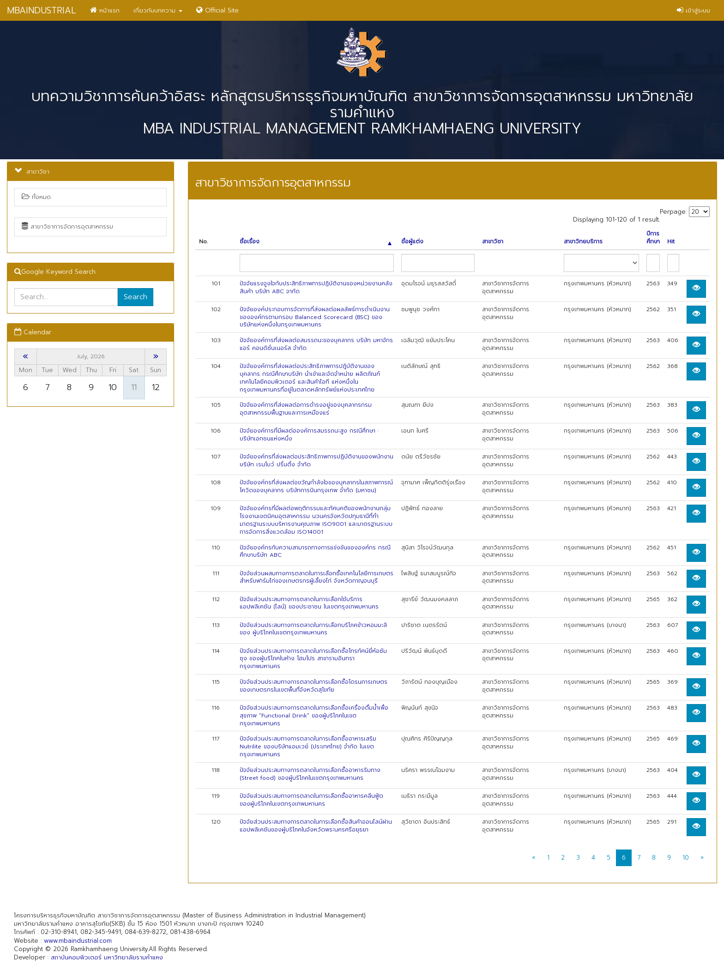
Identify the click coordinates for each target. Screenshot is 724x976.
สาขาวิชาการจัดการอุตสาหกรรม (67, 226)
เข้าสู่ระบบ (693, 10)
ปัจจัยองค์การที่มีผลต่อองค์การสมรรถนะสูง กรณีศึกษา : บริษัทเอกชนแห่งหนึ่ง (309, 435)
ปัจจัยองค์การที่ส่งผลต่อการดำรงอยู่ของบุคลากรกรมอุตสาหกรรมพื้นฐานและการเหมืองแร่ (306, 409)
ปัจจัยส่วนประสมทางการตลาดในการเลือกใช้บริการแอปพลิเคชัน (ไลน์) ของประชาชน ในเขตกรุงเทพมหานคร (309, 603)
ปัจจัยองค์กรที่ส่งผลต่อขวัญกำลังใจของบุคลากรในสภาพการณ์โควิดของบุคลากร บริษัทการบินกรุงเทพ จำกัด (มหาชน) (316, 486)
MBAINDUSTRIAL (41, 10)
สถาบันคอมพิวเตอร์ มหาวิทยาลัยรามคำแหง (107, 957)
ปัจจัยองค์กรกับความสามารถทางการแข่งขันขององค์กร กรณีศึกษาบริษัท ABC (315, 551)
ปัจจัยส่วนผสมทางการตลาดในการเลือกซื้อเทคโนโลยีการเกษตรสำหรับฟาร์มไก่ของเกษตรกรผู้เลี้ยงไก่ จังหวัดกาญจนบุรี (316, 577)
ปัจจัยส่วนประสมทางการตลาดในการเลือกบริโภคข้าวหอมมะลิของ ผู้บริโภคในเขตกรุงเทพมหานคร (313, 629)
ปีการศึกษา (653, 238)
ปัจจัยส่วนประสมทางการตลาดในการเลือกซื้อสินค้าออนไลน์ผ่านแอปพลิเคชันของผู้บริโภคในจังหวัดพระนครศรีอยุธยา (316, 826)
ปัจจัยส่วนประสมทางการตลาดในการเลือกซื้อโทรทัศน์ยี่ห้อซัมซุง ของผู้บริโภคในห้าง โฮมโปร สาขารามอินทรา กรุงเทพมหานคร (313, 659)
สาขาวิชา (492, 242)
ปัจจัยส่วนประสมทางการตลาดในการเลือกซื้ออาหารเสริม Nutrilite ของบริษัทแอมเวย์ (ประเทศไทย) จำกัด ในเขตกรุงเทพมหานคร (308, 747)
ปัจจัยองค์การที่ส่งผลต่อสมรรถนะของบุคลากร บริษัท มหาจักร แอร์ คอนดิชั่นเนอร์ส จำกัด (316, 344)
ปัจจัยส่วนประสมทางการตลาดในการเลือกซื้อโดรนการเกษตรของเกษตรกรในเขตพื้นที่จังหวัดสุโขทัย (313, 686)
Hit (671, 242)
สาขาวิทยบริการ (583, 242)
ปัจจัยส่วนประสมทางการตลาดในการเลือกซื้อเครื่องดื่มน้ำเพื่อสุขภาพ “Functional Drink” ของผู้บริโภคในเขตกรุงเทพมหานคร (314, 716)
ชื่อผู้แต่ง (412, 242)
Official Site (217, 10)
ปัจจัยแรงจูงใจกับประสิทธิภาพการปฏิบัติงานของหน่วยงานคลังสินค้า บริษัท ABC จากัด (316, 287)
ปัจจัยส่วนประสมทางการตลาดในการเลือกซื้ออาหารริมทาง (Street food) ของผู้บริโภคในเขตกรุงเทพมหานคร (310, 774)
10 (685, 857)
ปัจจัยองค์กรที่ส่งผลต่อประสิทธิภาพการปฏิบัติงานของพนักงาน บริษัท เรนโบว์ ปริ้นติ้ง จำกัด (316, 460)
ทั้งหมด (36, 197)
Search (135, 297)
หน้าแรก (105, 10)
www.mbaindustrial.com (78, 940)
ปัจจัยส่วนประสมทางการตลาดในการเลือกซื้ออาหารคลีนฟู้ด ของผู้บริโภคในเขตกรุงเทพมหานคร (311, 800)
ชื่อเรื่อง (316, 242)
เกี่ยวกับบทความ (157, 10)
